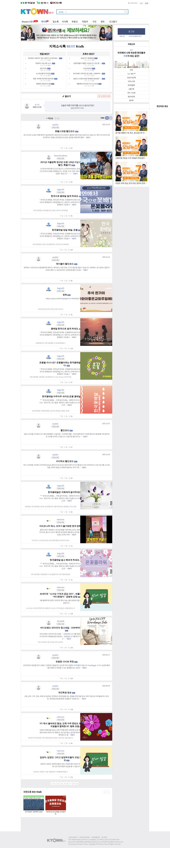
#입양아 (36, 771)
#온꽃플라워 (46, 210)
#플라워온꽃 (58, 506)
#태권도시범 (43, 771)
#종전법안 (68, 738)
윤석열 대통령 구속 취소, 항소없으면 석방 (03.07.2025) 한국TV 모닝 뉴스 (131, 133)
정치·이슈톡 (131, 93)
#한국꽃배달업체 (64, 574)
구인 (94, 21)
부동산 (75, 21)
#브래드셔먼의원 (58, 738)
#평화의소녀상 (50, 608)
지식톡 (65, 21)
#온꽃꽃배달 (59, 343)
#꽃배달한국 (40, 343)
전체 (131, 70)
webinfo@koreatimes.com (92, 842)
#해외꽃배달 (45, 411)
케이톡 (44, 21)
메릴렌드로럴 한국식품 (45, 84)
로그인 (131, 31)
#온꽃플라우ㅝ (50, 377)
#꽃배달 (41, 377)
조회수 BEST (89, 54)
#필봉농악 (52, 771)
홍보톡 (131, 100)
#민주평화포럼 (47, 738)
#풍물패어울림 (61, 771)
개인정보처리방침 (84, 837)
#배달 (63, 411)
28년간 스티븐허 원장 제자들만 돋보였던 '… (89, 78)
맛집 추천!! (45, 68)
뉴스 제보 (131, 74)
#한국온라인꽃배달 (62, 244)
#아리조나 (35, 540)
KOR (146, 3)
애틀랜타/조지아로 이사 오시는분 (89, 84)
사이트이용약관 (72, 837)
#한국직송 (67, 377)
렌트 (103, 21)
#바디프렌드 (59, 642)
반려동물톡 (131, 85)
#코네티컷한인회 (38, 608)
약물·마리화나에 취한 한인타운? (45, 78)
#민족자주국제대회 (34, 738)
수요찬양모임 (89, 68)
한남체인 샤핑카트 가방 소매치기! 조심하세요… (45, 58)
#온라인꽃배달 (55, 411)
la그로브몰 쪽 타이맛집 (45, 73)
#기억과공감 (59, 608)
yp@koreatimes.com (116, 842)
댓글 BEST (45, 54)
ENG (141, 3)
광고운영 (104, 837)
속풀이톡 (131, 89)
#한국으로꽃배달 (62, 210)
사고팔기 (113, 21)
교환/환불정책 (95, 837)
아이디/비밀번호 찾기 (135, 36)
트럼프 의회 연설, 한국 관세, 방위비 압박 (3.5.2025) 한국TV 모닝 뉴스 (131, 183)
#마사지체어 (42, 642)
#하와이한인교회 (44, 309)
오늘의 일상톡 (131, 77)
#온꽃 (54, 210)
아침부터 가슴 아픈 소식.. (45, 63)
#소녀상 (29, 608)
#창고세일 (50, 642)
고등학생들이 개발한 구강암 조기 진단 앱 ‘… (89, 63)
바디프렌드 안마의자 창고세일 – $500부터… (89, 73)
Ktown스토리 (28, 21)
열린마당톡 (131, 96)
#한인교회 (53, 309)
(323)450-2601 (115, 839)
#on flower (60, 377)
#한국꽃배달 (37, 210)
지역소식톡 (131, 81)
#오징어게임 (43, 540)
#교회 (60, 309)
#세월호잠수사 (70, 608)
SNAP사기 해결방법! (89, 58)
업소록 (56, 21)
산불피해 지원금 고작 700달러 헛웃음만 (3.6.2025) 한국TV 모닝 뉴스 (131, 158)
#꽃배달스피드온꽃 (69, 506)
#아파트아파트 (64, 540)
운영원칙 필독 (105, 96)
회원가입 (122, 36)
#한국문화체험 (54, 540)
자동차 (85, 21)
